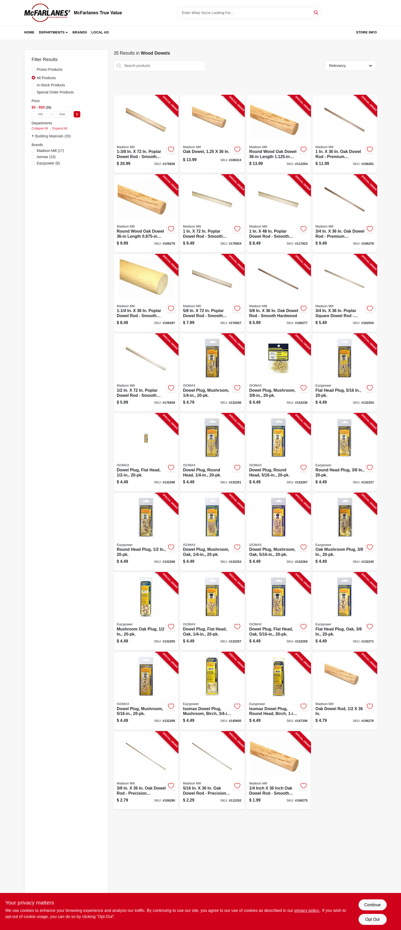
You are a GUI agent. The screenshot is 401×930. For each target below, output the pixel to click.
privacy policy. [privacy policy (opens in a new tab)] (307, 910)
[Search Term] (249, 13)
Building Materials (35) (53, 136)
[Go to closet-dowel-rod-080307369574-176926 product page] (146, 134)
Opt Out (372, 919)
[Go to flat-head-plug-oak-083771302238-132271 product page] (345, 611)
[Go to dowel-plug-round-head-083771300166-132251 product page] (212, 452)
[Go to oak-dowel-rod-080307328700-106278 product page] (345, 214)
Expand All (59, 128)
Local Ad (100, 32)
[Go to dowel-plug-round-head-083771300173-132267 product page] (278, 452)
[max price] (62, 114)
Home (29, 32)
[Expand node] (33, 136)
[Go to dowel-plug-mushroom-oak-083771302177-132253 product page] (212, 532)
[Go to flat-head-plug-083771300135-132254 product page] (345, 373)
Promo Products (49, 69)
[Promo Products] (33, 69)
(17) (50, 151)
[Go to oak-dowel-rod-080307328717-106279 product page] (146, 214)
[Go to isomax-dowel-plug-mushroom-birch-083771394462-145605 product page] (212, 691)
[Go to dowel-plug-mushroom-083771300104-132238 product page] (278, 373)
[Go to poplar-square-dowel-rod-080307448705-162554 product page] (345, 293)
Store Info (366, 32)
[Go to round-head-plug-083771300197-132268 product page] (146, 532)
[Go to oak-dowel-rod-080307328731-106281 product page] (345, 134)
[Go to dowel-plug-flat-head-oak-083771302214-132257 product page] (212, 611)
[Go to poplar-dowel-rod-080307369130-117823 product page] (278, 214)
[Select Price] (77, 114)
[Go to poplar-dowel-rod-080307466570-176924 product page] (212, 214)
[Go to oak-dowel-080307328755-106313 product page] (212, 134)
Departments (51, 32)
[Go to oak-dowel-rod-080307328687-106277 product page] (278, 293)
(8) (48, 163)
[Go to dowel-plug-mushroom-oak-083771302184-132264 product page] (278, 532)
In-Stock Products (51, 85)
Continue (372, 905)
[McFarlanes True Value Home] (47, 13)
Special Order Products (55, 92)
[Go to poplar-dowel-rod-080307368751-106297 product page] (146, 293)
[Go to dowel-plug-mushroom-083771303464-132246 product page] (212, 373)
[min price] (41, 114)
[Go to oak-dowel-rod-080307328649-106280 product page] (146, 770)
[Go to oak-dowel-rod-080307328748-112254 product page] (278, 134)
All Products (46, 78)
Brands (80, 32)
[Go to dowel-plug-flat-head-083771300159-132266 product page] (146, 452)
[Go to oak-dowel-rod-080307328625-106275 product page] (278, 770)
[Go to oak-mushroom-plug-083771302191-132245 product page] (345, 532)
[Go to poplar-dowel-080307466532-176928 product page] (146, 373)
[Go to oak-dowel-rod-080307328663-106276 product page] (345, 691)
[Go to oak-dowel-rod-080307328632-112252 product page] (212, 770)
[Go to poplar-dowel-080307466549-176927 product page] (212, 293)
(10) (46, 157)
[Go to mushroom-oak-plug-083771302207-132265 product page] (146, 611)
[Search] (316, 12)
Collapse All (40, 128)
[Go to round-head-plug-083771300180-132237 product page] (345, 452)
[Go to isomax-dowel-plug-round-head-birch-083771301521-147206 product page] (278, 691)
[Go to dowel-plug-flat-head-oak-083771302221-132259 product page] (278, 611)
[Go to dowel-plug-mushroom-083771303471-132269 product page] (146, 691)
